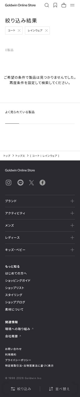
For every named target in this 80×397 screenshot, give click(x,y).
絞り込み (20, 388)
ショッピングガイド (18, 280)
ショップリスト (14, 288)
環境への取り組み (19, 329)
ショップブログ (15, 302)
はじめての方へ (16, 273)
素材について (14, 309)
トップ (6, 155)
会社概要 (13, 336)
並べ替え (59, 388)
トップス (20, 155)
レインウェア (35, 30)
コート (11, 30)
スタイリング (13, 295)
